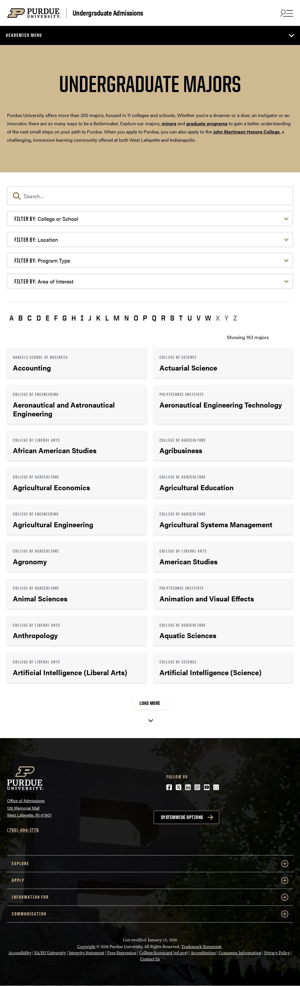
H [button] (73, 318)
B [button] (20, 318)
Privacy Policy (277, 953)
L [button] (107, 318)
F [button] (56, 318)
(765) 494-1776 (23, 829)
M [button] (116, 318)
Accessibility (20, 953)
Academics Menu (24, 35)
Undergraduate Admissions (108, 13)
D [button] (38, 318)
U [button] (189, 318)
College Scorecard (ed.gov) (163, 953)
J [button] (89, 318)
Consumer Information (240, 953)
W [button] (208, 318)
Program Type (42, 260)
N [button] (126, 318)
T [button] (181, 318)
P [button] (145, 318)
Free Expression (121, 953)
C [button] (29, 318)
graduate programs (206, 123)
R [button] (163, 318)
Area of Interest (43, 281)
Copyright (86, 947)
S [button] (172, 318)
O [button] (136, 318)
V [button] (198, 318)
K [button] (98, 318)
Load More (150, 703)
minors (169, 123)
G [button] (64, 318)
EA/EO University (50, 953)
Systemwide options (182, 817)
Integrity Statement (86, 953)
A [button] (11, 318)
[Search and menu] (286, 13)
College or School (46, 218)
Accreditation (203, 953)
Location (36, 239)
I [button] (82, 318)
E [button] (47, 318)
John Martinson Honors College (246, 131)
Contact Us (150, 959)
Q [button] (154, 318)
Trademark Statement (201, 947)
